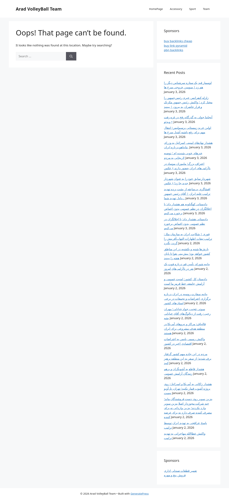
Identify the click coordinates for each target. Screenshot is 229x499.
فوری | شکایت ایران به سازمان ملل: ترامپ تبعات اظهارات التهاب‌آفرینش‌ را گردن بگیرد (188, 238)
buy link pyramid (175, 46)
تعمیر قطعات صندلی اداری (180, 471)
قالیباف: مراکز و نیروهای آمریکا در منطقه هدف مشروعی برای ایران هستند (185, 328)
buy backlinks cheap (178, 41)
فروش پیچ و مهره (175, 475)
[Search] (71, 56)
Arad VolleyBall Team (39, 9)
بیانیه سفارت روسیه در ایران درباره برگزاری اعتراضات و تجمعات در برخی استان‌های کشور (187, 298)
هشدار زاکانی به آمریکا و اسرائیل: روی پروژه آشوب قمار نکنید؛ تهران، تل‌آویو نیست (188, 388)
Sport (192, 9)
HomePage (156, 9)
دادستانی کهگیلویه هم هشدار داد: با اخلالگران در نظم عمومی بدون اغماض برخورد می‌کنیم (188, 208)
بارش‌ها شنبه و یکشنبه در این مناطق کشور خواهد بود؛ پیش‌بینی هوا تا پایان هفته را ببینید (187, 253)
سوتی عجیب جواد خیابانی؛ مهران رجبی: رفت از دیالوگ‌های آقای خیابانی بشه (187, 313)
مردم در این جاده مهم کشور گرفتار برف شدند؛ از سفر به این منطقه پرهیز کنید (188, 358)
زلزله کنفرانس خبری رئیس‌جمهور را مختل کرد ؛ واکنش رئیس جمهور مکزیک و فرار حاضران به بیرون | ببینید (188, 102)
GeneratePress (139, 493)
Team (206, 9)
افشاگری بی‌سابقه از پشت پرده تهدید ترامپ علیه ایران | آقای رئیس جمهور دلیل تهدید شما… (187, 193)
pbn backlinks (173, 50)
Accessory (176, 9)
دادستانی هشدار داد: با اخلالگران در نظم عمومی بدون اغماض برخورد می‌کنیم (186, 223)
